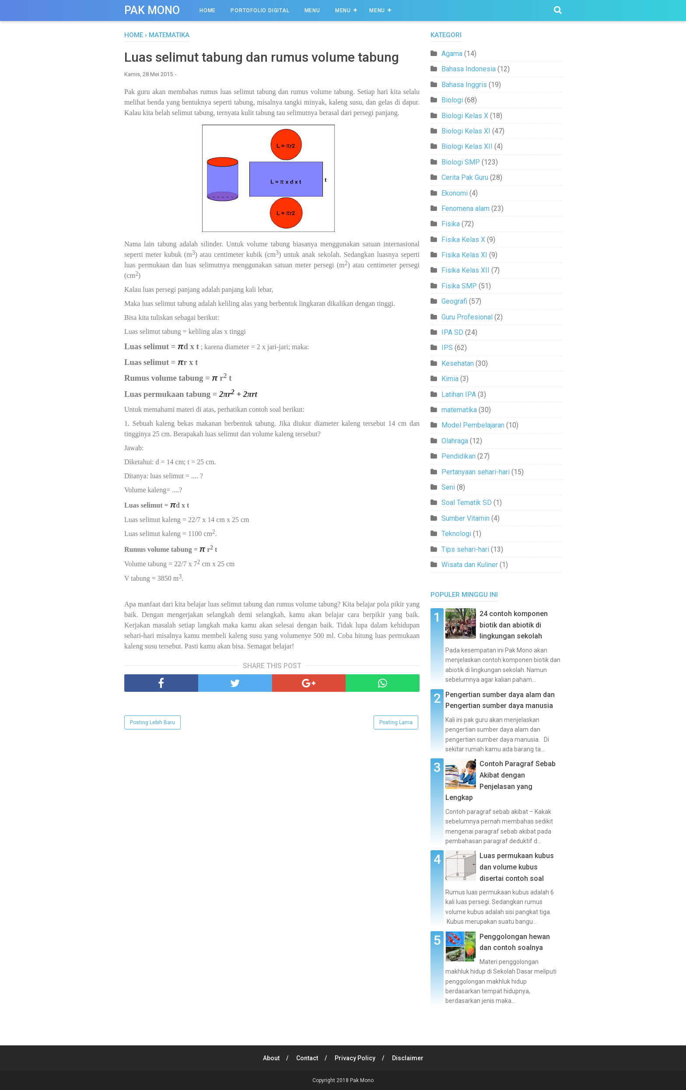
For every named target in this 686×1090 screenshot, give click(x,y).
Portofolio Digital (260, 10)
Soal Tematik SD (466, 502)
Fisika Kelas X (463, 239)
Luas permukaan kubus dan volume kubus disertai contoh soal (517, 867)
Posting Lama (396, 722)
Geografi (454, 301)
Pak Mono (152, 10)
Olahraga (454, 441)
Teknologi (456, 533)
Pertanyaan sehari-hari (475, 472)
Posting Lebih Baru (152, 722)
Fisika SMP (459, 286)
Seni (448, 487)
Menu (312, 10)
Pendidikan (458, 456)
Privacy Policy (355, 1058)
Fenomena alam (465, 208)
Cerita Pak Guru (464, 177)
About (271, 1058)
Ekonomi (454, 193)
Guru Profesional (467, 317)
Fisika (450, 224)
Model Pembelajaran (472, 425)
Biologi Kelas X (464, 116)
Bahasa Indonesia (468, 69)
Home (208, 10)
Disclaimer (408, 1058)
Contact (307, 1058)
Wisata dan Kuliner (469, 565)
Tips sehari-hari (465, 549)
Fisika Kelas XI (464, 255)
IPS (447, 347)
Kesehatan (457, 363)
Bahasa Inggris (464, 85)
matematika (459, 410)
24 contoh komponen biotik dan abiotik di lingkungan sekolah (514, 625)
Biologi (452, 100)
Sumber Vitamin (465, 518)
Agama (451, 53)
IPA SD (452, 332)
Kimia (449, 379)
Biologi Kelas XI (465, 131)
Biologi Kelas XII (467, 146)
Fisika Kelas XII (465, 270)
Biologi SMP (460, 162)
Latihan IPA (458, 394)
